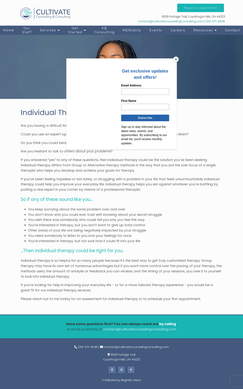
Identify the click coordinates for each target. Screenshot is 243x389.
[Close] (176, 59)
